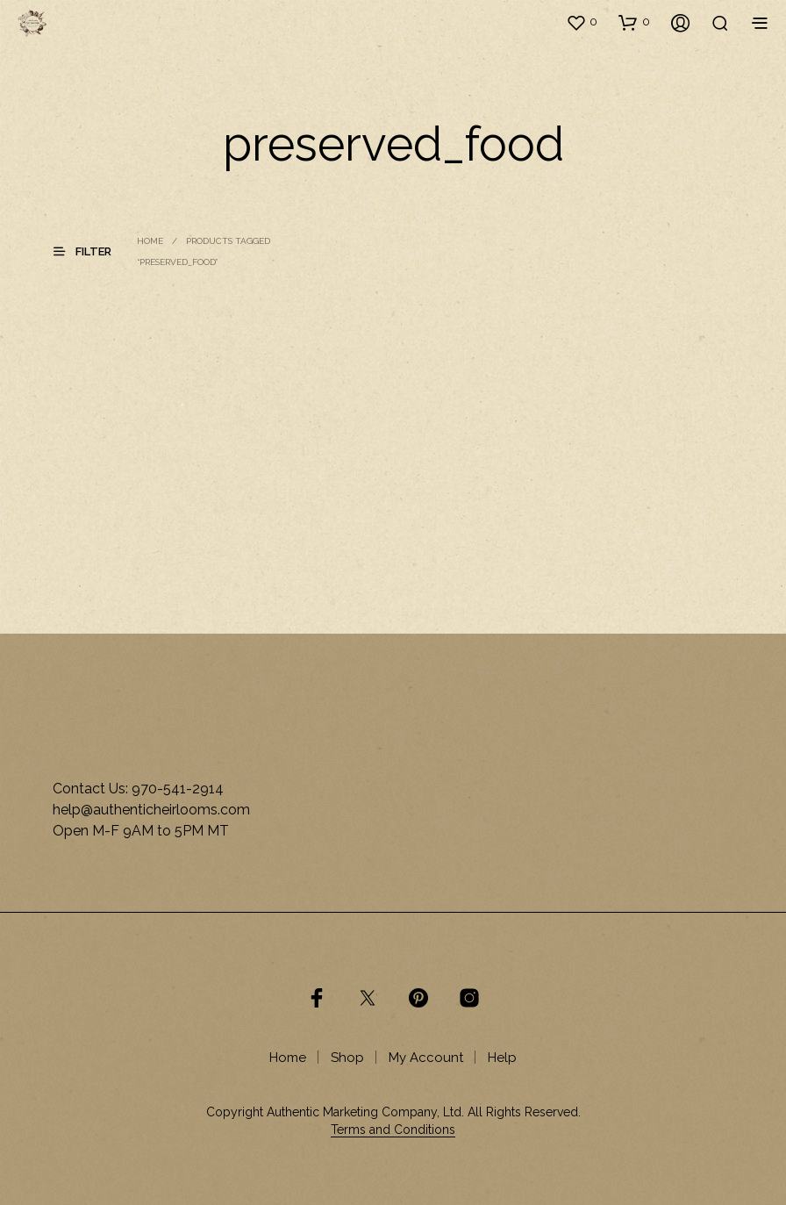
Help (502, 1057)
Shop (347, 1057)
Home (150, 241)
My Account (426, 1057)
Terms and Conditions (393, 1130)
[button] (581, 22)
